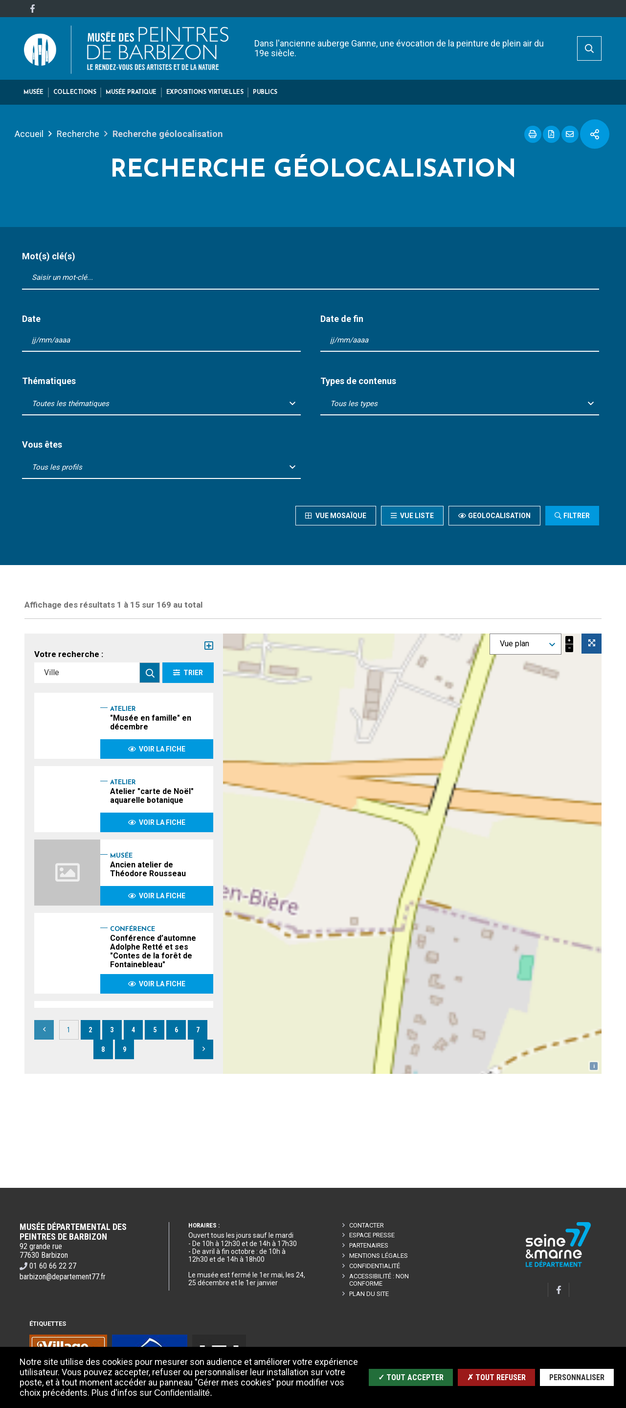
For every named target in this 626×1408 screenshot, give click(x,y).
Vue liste (416, 516)
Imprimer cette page (532, 134)
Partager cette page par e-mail (570, 134)
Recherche (78, 134)
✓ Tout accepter (411, 1377)
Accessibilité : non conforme (379, 1279)
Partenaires (368, 1245)
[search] (589, 48)
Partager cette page (594, 134)
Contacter (366, 1225)
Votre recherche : (68, 654)
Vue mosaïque (339, 516)
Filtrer (576, 516)
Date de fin (341, 319)
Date (31, 319)
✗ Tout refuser (496, 1377)
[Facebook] (32, 9)
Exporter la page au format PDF (551, 134)
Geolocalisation (499, 516)
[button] (33, 92)
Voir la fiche (157, 749)
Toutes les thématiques (70, 403)
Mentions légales (378, 1255)
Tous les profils (57, 467)
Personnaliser (576, 1377)
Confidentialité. (183, 1393)
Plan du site (369, 1293)
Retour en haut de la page (603, 1188)
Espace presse (372, 1235)
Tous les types (354, 403)
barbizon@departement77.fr (63, 1276)
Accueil (29, 134)
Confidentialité (374, 1266)
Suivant (203, 1049)
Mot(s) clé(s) (48, 256)
